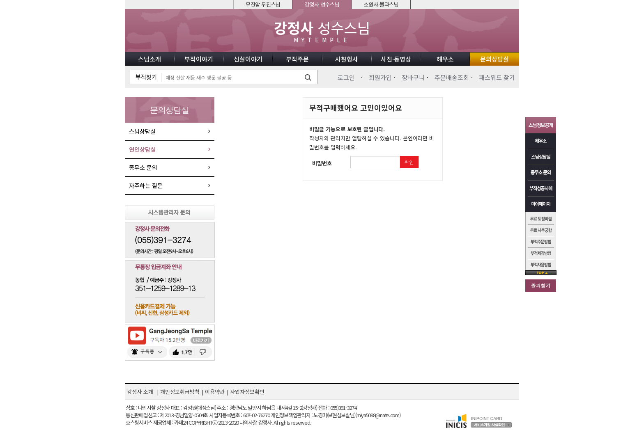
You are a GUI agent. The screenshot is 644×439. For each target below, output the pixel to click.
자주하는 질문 (146, 185)
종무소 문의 (143, 167)
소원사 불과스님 (381, 4)
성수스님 (322, 31)
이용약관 (215, 392)
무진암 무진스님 (263, 4)
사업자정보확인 (247, 392)
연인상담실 (142, 149)
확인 (409, 161)
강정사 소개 (140, 392)
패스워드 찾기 (497, 77)
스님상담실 (142, 131)
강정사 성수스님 (322, 4)
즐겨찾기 (541, 285)
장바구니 (413, 77)
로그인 (346, 77)
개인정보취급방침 (180, 392)
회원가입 (380, 77)
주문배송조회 (452, 77)
